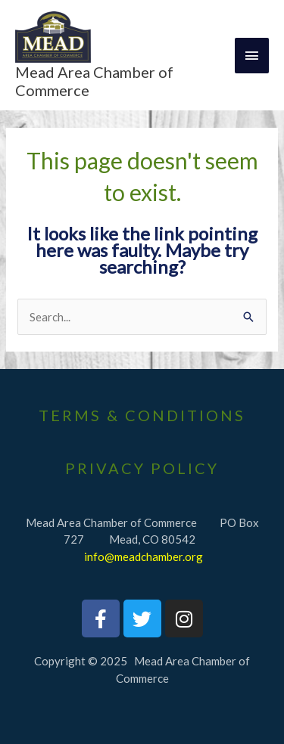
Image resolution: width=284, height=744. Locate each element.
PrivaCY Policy (142, 468)
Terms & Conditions (142, 415)
